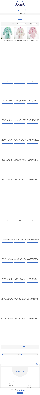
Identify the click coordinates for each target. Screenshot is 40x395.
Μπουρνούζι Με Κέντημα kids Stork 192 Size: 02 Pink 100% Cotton (20, 120)
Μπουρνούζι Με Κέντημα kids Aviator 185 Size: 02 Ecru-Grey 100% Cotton (20, 160)
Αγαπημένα (29, 387)
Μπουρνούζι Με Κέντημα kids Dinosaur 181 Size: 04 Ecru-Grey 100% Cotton (7, 279)
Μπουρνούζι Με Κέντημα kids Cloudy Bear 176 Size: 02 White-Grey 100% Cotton (33, 220)
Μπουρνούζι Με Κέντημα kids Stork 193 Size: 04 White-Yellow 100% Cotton (33, 61)
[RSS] (24, 371)
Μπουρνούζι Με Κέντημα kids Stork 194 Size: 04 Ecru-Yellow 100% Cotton (7, 81)
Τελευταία (25, 346)
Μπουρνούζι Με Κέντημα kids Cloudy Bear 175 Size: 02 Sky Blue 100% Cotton (20, 220)
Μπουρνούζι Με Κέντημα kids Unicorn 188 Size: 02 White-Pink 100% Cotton (33, 140)
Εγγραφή (37, 364)
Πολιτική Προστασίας (11, 381)
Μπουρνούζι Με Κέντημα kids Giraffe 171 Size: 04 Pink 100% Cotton (7, 338)
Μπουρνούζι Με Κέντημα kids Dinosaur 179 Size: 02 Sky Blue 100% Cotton (20, 200)
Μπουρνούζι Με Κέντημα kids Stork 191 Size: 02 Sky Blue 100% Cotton (20, 140)
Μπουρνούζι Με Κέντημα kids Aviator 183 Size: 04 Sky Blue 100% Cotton (32, 259)
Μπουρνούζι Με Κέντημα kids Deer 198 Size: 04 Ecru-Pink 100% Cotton (20, 41)
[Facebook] (16, 371)
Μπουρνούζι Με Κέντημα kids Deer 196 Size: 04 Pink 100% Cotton (32, 41)
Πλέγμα (3, 23)
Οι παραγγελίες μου (29, 385)
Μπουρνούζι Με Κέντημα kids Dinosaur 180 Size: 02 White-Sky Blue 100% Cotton (33, 200)
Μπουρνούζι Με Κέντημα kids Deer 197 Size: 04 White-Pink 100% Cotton (7, 60)
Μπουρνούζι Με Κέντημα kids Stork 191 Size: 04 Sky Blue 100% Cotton (7, 100)
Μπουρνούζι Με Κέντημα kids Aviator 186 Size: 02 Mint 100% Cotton (33, 160)
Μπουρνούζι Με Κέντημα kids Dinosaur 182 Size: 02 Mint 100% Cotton (20, 180)
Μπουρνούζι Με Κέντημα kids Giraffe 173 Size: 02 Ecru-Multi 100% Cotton (20, 239)
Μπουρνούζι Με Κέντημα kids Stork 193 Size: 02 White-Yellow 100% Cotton (33, 120)
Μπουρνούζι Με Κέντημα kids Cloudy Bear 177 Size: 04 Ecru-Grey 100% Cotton (33, 299)
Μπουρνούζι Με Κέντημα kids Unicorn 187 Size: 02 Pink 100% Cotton (7, 160)
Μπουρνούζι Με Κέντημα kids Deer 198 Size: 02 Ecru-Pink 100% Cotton (20, 338)
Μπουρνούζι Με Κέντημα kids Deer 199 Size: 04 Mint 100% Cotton (7, 41)
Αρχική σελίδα (17, 13)
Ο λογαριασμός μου (29, 381)
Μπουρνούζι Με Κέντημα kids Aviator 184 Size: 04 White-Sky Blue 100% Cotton (7, 259)
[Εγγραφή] (18, 364)
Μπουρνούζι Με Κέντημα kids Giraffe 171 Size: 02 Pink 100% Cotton (33, 239)
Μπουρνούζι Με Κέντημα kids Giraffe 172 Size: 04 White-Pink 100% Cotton (20, 319)
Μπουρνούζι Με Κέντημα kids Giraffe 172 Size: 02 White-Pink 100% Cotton (7, 239)
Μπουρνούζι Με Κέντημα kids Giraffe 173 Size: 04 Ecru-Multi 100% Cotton (33, 319)
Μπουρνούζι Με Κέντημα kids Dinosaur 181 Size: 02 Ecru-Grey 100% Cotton (7, 200)
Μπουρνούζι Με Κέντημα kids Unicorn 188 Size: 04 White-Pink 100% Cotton (20, 101)
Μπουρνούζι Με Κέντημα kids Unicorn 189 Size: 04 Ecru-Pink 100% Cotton (33, 81)
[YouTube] (21, 371)
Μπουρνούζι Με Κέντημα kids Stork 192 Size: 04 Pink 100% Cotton (20, 80)
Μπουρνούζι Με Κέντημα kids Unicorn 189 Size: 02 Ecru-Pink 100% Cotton (7, 140)
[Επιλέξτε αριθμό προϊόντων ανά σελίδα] (34, 24)
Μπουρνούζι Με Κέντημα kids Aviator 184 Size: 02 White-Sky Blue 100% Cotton (7, 180)
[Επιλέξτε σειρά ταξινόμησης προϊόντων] (21, 24)
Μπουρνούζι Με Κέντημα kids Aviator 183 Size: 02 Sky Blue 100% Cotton (32, 180)
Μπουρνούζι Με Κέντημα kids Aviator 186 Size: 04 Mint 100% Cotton (33, 101)
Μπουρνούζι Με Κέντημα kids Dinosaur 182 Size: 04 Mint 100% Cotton (20, 279)
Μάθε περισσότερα (22, 390)
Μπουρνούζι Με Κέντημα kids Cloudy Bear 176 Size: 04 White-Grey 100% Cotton (20, 299)
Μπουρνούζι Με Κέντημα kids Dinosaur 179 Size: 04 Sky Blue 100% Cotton (33, 279)
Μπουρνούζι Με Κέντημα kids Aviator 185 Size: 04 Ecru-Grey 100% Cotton (20, 259)
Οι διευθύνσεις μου (29, 383)
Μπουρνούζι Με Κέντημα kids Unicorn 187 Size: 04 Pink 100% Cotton (7, 120)
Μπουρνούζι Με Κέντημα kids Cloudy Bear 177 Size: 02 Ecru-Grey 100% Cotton (7, 220)
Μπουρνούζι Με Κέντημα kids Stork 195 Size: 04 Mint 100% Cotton (20, 60)
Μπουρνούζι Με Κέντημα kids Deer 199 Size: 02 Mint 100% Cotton (32, 338)
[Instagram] (19, 371)
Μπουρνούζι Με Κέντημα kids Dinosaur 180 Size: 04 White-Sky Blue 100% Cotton (7, 299)
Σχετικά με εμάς (11, 385)
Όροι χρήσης (11, 383)
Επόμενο (24, 346)
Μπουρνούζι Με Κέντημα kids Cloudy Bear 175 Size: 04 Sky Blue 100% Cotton (7, 319)
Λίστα (5, 23)
